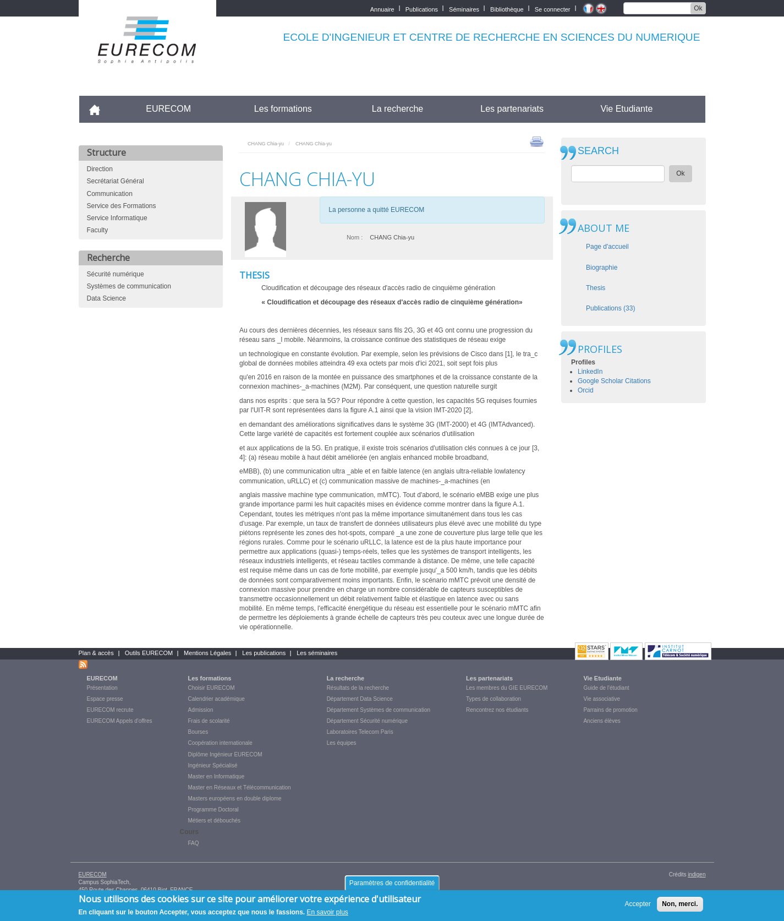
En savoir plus (327, 915)
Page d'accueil (607, 246)
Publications (421, 8)
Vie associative (601, 699)
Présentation (102, 688)
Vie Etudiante (626, 108)
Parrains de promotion (610, 710)
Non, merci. (680, 906)
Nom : (355, 237)
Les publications (264, 653)
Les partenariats (512, 108)
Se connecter (553, 8)
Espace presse (105, 699)
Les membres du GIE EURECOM (506, 688)
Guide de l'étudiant (606, 688)
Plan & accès (96, 653)
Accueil (99, 108)
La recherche (397, 108)
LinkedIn (590, 371)
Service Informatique (117, 218)
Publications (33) (610, 308)
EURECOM (168, 108)
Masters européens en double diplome (235, 798)
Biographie (601, 267)
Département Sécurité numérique (367, 721)
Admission (200, 710)
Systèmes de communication (129, 286)
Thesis (595, 288)
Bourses (198, 732)
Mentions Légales (207, 653)
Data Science (106, 298)
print (537, 141)
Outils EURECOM (149, 653)
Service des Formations (121, 206)
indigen (696, 874)
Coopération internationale (220, 743)
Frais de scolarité (209, 721)
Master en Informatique (216, 776)
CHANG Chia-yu (266, 143)
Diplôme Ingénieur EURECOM (225, 754)
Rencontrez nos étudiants (497, 710)
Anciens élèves (601, 721)
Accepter (637, 906)
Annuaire (382, 8)
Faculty (97, 230)
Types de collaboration (493, 699)
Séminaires (464, 8)
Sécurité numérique (115, 274)
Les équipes (342, 743)
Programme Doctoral (213, 809)
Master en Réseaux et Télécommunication (239, 787)
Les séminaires (317, 653)
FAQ (193, 843)
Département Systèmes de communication (378, 710)
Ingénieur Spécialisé (213, 765)
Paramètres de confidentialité (392, 885)
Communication (110, 194)
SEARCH (598, 151)
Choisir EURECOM (211, 688)
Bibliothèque (507, 8)
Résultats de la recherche (358, 688)
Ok (698, 8)
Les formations (283, 108)
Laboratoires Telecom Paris (360, 732)
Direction (100, 169)
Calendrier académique (216, 699)
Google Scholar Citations (614, 381)
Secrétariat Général (115, 181)
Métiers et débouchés (214, 821)
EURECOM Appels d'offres (119, 721)
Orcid (586, 390)
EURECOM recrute (110, 710)
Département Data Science (360, 699)
